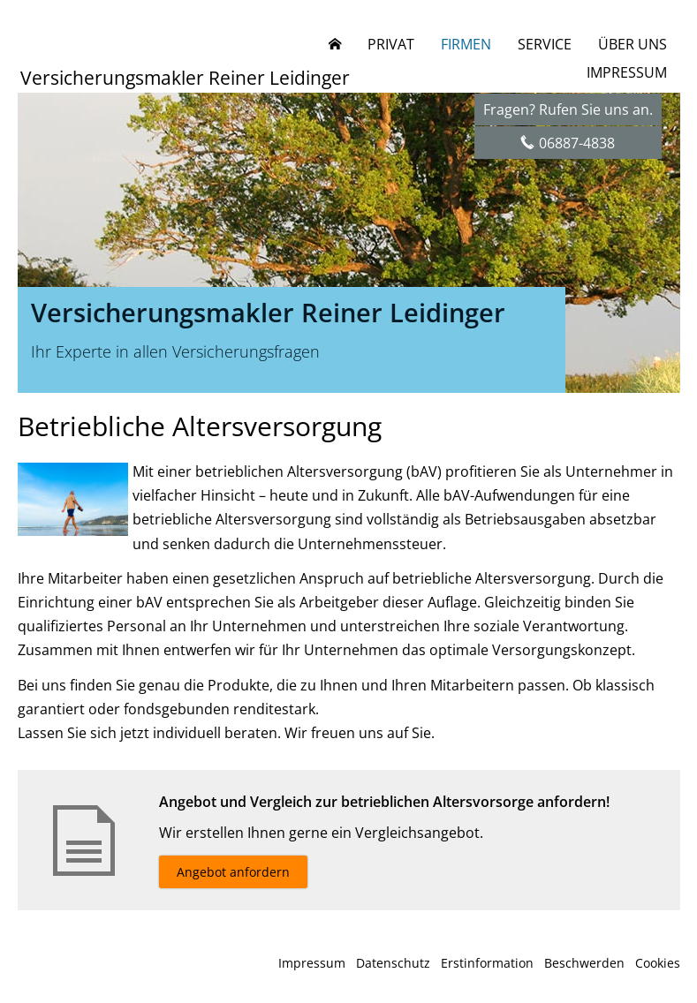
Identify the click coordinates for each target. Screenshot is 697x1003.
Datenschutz (393, 962)
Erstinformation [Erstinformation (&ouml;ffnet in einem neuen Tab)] (487, 962)
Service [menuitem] (545, 44)
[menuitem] (335, 44)
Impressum (311, 962)
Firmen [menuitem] (466, 44)
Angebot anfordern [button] (233, 871)
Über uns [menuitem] (632, 44)
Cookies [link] (657, 962)
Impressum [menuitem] (627, 72)
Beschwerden (584, 962)
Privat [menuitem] (390, 44)
